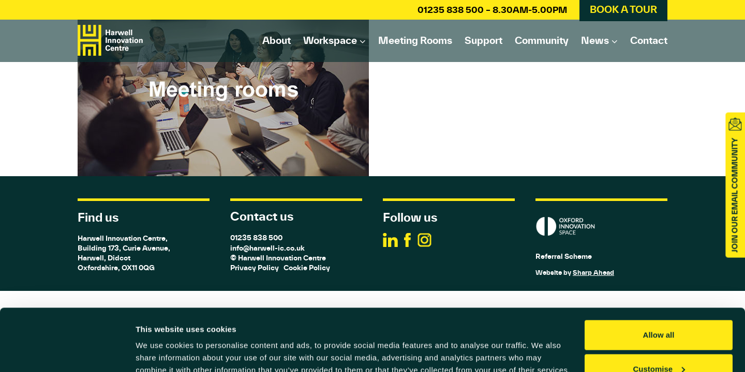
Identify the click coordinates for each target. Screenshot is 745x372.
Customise (659, 310)
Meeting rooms (415, 40)
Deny (658, 344)
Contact (648, 40)
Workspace (330, 40)
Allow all (659, 276)
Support (483, 40)
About (276, 40)
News (595, 40)
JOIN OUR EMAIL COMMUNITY (734, 195)
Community (542, 40)
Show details (160, 340)
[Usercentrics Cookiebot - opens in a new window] (67, 352)
